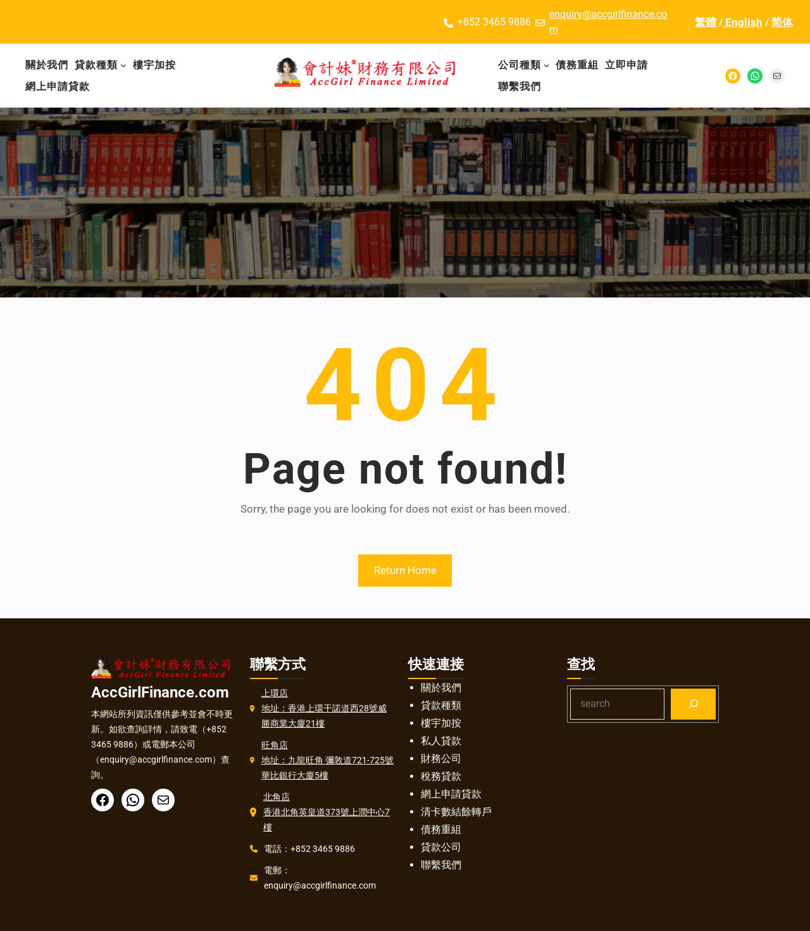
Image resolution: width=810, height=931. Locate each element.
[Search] (693, 704)
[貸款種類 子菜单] (123, 65)
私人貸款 (441, 741)
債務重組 (441, 829)
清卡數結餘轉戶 (456, 812)
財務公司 (441, 759)
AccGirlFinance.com (160, 692)
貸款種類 (441, 705)
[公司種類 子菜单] (547, 65)
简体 (782, 22)
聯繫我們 (441, 865)
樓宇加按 (441, 723)
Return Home (405, 570)
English (743, 22)
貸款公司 (441, 847)
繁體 (705, 22)
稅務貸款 (441, 776)
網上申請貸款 (451, 794)
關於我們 (441, 688)
